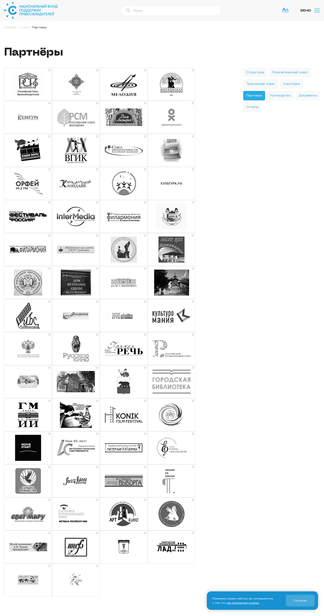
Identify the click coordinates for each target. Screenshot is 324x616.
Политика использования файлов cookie (185, 612)
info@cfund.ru (278, 575)
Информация (233, 562)
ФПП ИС (229, 568)
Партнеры (254, 95)
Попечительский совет (290, 72)
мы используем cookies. (243, 603)
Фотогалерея (126, 575)
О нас (119, 562)
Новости (163, 562)
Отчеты (252, 107)
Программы (124, 568)
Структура (255, 72)
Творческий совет (260, 84)
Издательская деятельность (179, 568)
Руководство (280, 95)
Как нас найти (168, 575)
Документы (308, 95)
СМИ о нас (123, 581)
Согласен (300, 600)
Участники (291, 84)
